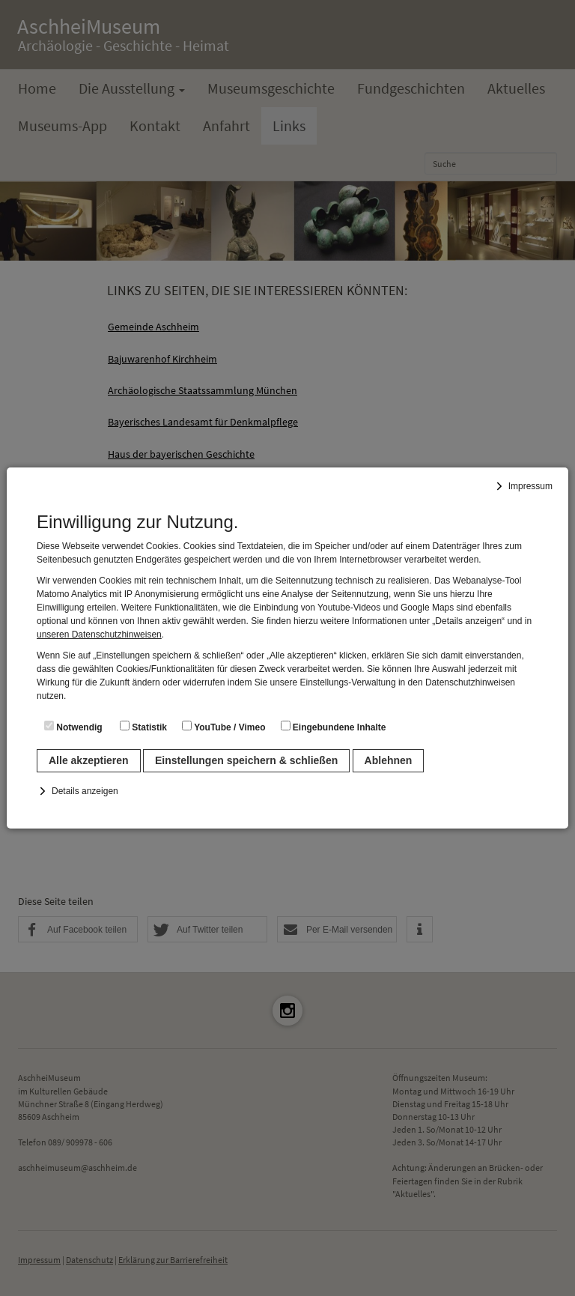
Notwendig (73, 727)
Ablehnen (389, 760)
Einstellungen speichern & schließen (246, 760)
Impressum (530, 486)
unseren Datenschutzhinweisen (99, 634)
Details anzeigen (85, 791)
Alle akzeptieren (89, 760)
